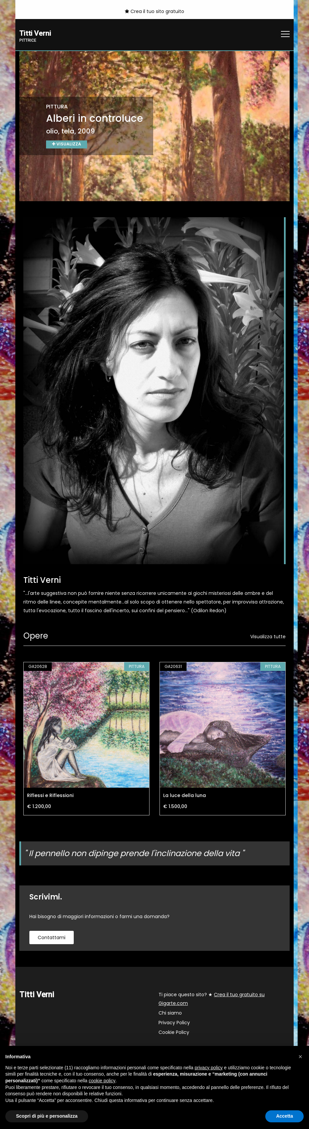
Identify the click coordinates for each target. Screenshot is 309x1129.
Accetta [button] (284, 1116)
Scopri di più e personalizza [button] (46, 1116)
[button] (300, 1056)
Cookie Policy (174, 1033)
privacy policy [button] (209, 1067)
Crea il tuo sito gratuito (154, 11)
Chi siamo (170, 1013)
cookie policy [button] (102, 1080)
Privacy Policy (174, 1023)
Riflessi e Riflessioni (50, 796)
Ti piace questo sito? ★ (212, 999)
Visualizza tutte (268, 637)
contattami (51, 938)
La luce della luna (184, 796)
